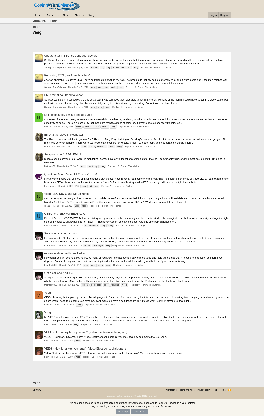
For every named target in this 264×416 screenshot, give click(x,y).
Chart (77, 15)
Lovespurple (50, 186)
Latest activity (39, 21)
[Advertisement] (132, 44)
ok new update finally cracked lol (65, 253)
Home (38, 15)
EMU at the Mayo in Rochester (63, 134)
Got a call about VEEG (58, 273)
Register (53, 21)
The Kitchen (167, 67)
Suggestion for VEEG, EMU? (62, 154)
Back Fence (109, 340)
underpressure (51, 225)
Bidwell (47, 126)
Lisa (46, 324)
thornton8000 (50, 245)
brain (46, 340)
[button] (58, 15)
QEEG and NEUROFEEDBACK (64, 213)
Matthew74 (49, 146)
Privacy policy (203, 390)
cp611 (47, 206)
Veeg (47, 292)
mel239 (48, 304)
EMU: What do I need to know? (64, 95)
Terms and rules (187, 390)
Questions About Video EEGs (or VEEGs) (70, 174)
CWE (37, 390)
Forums (51, 15)
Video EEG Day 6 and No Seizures (66, 193)
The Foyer (144, 126)
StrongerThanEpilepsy (55, 67)
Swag (91, 15)
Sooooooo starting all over (61, 233)
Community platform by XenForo (132, 396)
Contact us (171, 390)
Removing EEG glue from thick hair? (67, 75)
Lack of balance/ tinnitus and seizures (68, 115)
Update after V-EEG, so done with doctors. (71, 55)
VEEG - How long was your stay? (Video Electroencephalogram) (85, 348)
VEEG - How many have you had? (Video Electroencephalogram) (85, 332)
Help (215, 390)
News (66, 15)
